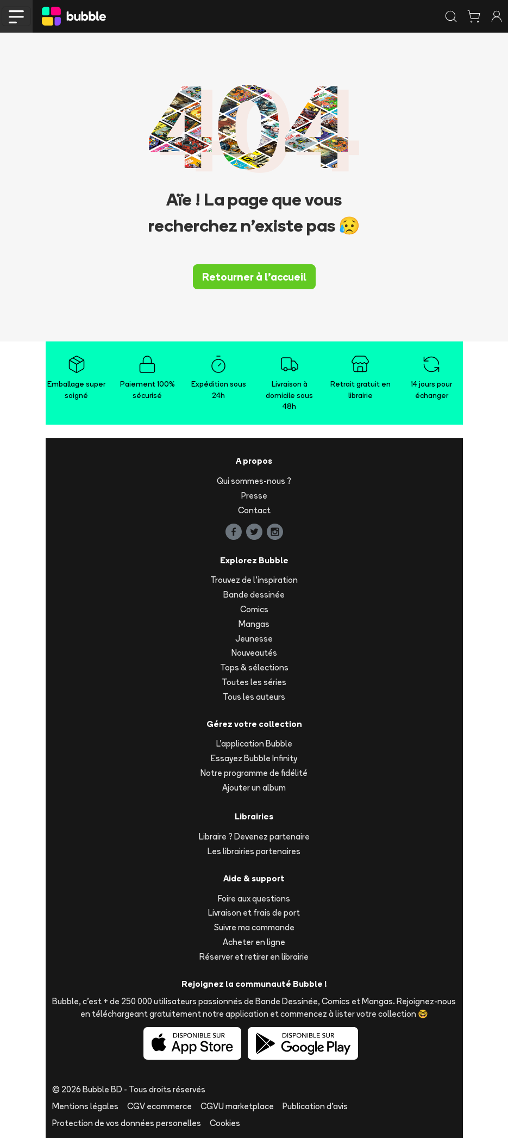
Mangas (254, 624)
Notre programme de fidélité (254, 773)
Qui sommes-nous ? (254, 481)
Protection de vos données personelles (126, 1123)
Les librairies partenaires (254, 851)
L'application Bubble (254, 743)
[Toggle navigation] (16, 16)
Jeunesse (254, 638)
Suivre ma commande (254, 927)
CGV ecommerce (159, 1106)
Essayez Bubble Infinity (254, 758)
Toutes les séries (254, 682)
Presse (254, 495)
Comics (254, 609)
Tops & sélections (254, 667)
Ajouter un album (254, 787)
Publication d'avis (315, 1106)
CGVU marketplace (237, 1106)
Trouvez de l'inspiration (254, 580)
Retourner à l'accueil (254, 276)
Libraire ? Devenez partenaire (254, 836)
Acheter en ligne (254, 942)
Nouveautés (254, 653)
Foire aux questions (254, 898)
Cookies (225, 1123)
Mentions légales (85, 1106)
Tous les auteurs (254, 697)
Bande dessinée (254, 594)
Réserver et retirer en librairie (254, 957)
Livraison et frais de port (254, 912)
